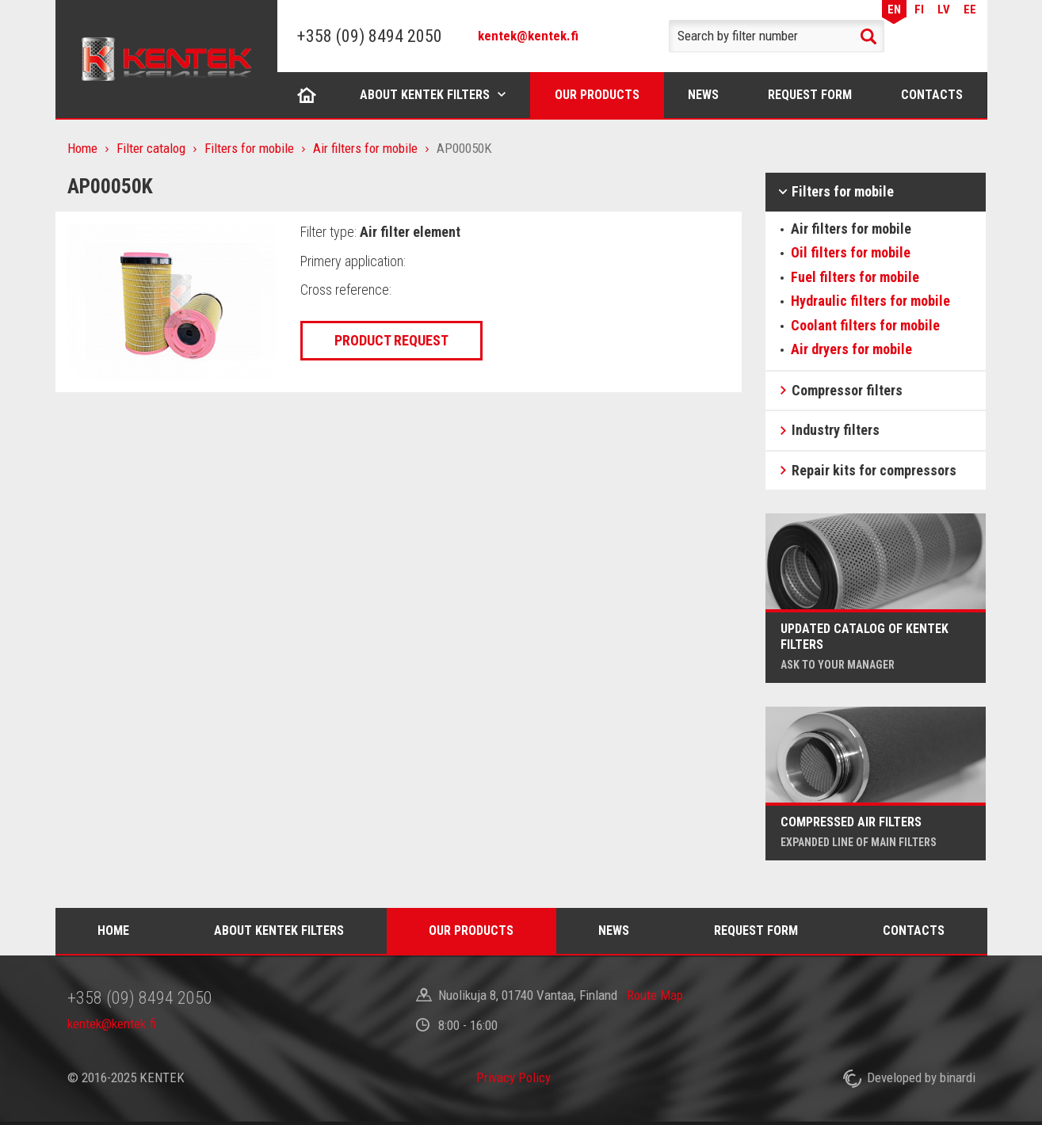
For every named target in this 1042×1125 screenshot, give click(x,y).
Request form (810, 94)
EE (970, 9)
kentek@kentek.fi (528, 36)
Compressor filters (847, 390)
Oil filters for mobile (850, 252)
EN (894, 9)
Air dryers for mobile (851, 349)
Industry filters (836, 429)
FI (919, 9)
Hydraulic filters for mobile (870, 300)
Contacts (932, 94)
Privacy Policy (513, 1077)
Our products (597, 94)
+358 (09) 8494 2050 (369, 36)
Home (307, 94)
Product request (391, 340)
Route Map (655, 995)
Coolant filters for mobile (865, 325)
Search (868, 36)
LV (943, 9)
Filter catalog (150, 148)
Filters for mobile (249, 148)
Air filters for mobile (365, 148)
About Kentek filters (425, 94)
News (703, 94)
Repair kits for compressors (874, 470)
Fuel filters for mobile (855, 277)
